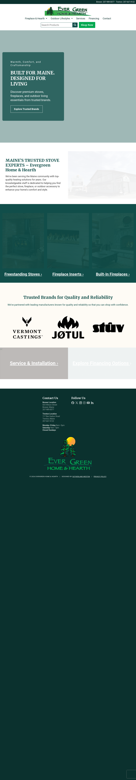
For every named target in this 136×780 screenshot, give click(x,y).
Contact (107, 18)
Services (80, 18)
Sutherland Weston (81, 476)
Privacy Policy (100, 476)
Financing (94, 18)
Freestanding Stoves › (23, 274)
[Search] (75, 25)
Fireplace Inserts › (68, 274)
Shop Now (87, 24)
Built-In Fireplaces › (113, 274)
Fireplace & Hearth (35, 18)
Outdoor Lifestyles (60, 18)
